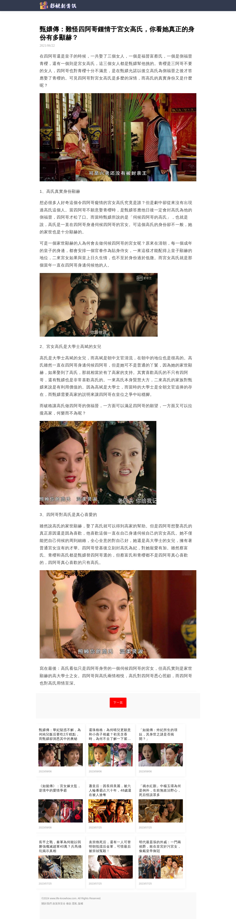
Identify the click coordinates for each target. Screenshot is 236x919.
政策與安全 (59, 903)
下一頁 (118, 702)
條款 (68, 903)
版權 (80, 903)
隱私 (74, 903)
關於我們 (46, 903)
